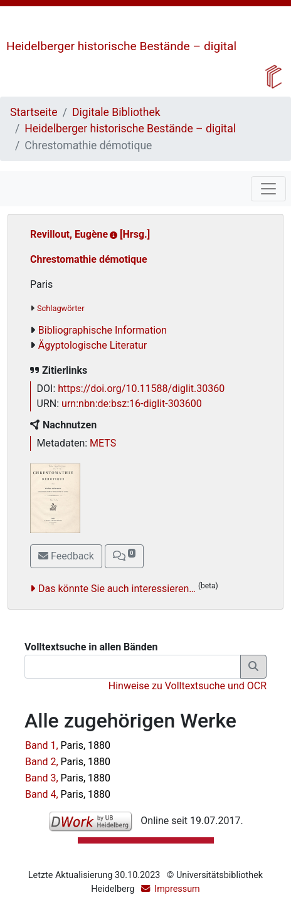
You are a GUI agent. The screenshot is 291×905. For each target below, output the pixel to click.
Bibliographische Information (102, 330)
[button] (124, 556)
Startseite (34, 112)
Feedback (66, 556)
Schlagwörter (60, 308)
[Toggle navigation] (268, 188)
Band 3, (67, 778)
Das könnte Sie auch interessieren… (117, 589)
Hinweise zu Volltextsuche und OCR (187, 686)
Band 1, (67, 745)
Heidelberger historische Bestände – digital (121, 46)
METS (103, 443)
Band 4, (67, 794)
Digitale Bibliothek (116, 112)
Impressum (176, 889)
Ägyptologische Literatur (92, 345)
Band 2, (67, 762)
